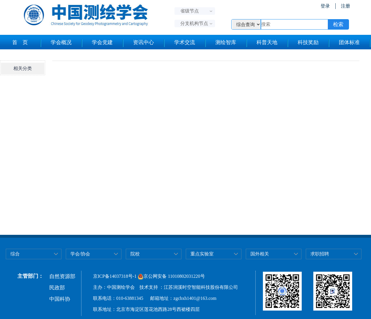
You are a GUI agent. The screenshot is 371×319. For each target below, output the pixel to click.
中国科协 (59, 299)
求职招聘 (319, 253)
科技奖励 (308, 42)
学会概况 (61, 42)
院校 (135, 253)
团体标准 (349, 42)
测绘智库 (225, 42)
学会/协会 (80, 253)
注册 (345, 5)
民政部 (57, 288)
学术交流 (184, 42)
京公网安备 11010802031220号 (171, 276)
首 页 (20, 42)
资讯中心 (143, 42)
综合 (15, 253)
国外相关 (259, 253)
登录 (325, 5)
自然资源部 (62, 276)
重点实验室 (202, 253)
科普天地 (267, 42)
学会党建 (102, 42)
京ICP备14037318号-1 (115, 276)
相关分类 (22, 68)
